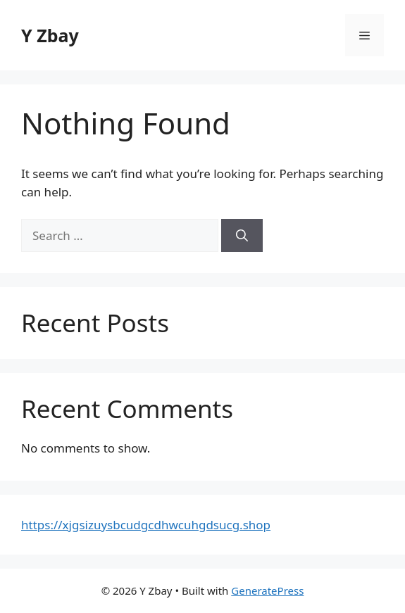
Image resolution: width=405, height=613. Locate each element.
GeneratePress (267, 590)
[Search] (242, 236)
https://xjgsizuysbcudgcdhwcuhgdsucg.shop (145, 525)
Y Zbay (50, 35)
